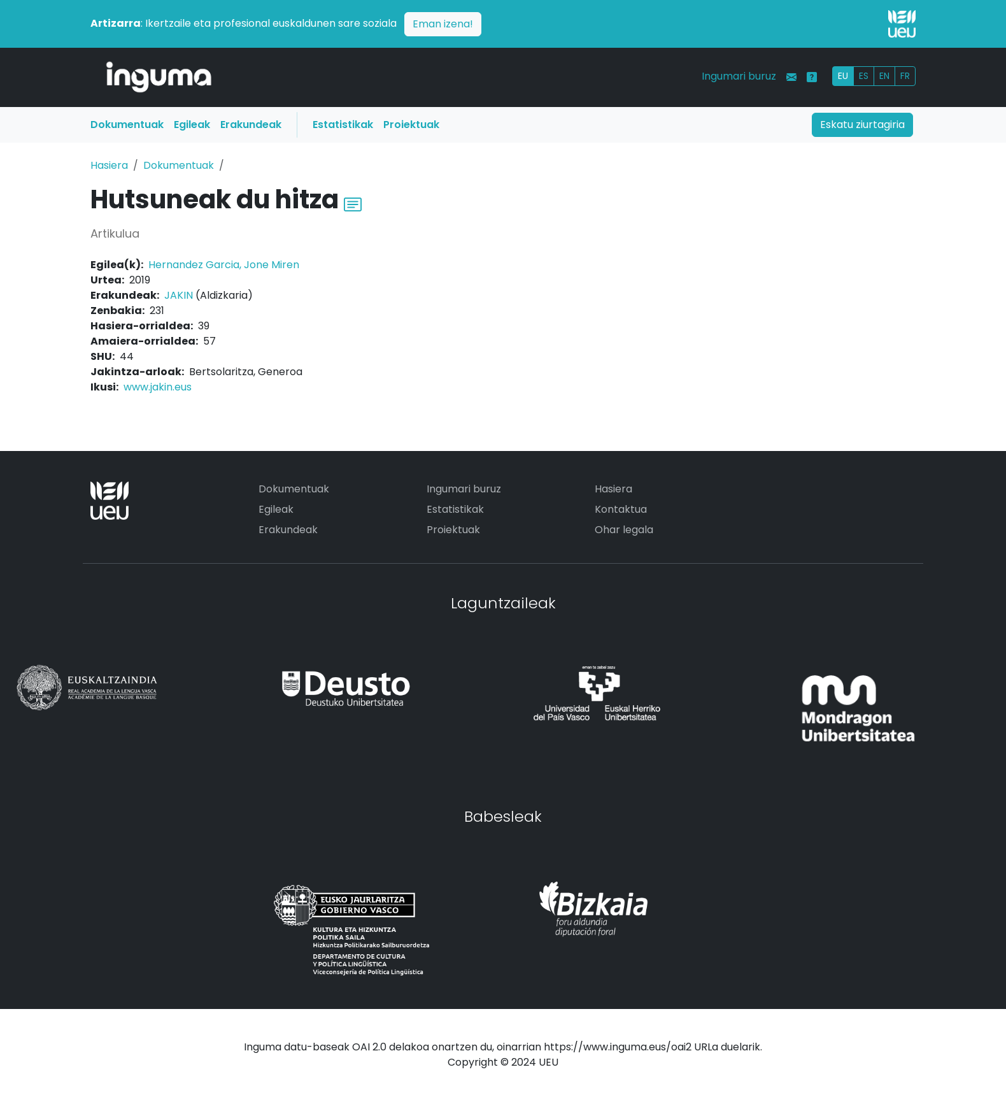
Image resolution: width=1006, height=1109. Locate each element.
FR (905, 75)
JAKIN (178, 295)
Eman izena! (443, 24)
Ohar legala (624, 529)
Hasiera (109, 165)
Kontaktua (621, 509)
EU (843, 75)
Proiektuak (411, 124)
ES (863, 75)
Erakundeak (250, 124)
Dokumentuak (127, 124)
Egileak (192, 124)
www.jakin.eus (158, 387)
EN (884, 75)
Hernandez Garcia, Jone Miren (223, 264)
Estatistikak (343, 124)
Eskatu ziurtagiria (862, 124)
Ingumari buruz (739, 76)
